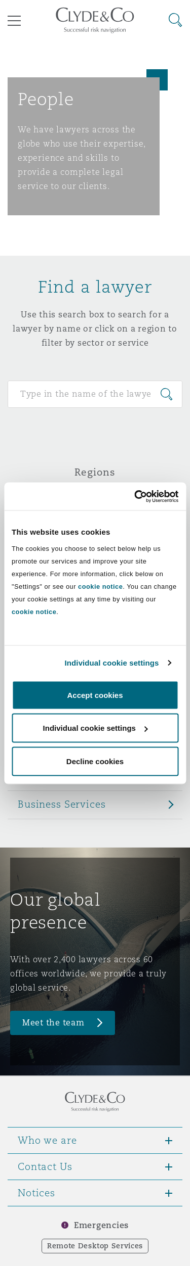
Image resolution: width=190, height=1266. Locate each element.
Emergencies (101, 1225)
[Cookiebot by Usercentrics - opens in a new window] (135, 496)
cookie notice (100, 586)
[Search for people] (95, 394)
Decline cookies (95, 761)
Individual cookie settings (112, 663)
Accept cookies (95, 694)
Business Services (62, 804)
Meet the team (53, 1022)
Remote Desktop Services (95, 1245)
